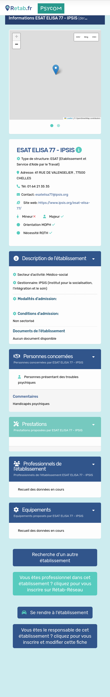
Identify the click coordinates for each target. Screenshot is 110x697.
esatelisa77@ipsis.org (51, 194)
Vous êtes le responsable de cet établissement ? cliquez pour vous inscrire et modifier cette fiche (55, 636)
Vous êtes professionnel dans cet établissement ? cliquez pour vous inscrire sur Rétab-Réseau (55, 584)
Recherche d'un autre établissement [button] (55, 557)
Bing (86, 37)
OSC (94, 37)
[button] (56, 69)
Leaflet (68, 118)
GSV (78, 37)
